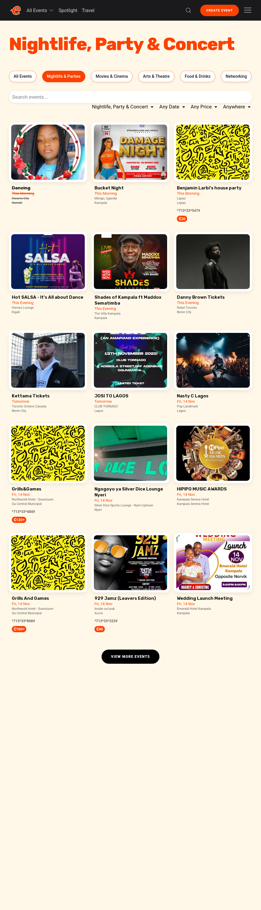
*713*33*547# (188, 211)
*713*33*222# (106, 621)
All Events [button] (40, 10)
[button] (188, 10)
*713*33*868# (23, 621)
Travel (88, 10)
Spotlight (68, 10)
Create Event (219, 10)
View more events (130, 657)
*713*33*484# (23, 512)
